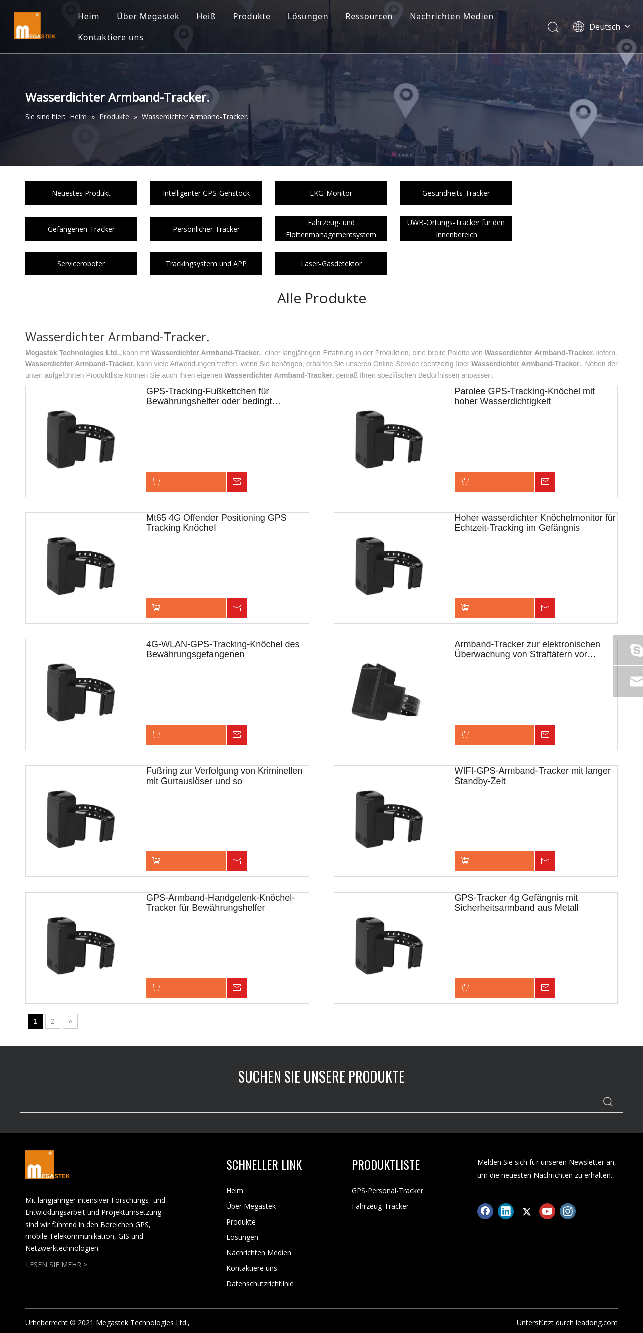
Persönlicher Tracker (206, 229)
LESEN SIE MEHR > (56, 1264)
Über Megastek (151, 17)
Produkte (255, 17)
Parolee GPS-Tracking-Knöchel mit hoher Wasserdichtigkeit (525, 396)
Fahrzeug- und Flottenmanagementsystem (331, 228)
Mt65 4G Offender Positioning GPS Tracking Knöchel (216, 523)
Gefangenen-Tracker (81, 229)
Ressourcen (372, 17)
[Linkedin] (506, 1211)
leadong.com (597, 1322)
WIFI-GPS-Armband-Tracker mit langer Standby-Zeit (533, 776)
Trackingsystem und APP (206, 263)
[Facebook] (485, 1211)
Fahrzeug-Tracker (380, 1206)
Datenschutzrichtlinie (260, 1283)
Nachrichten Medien (455, 17)
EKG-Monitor (331, 193)
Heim (92, 17)
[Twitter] (526, 1211)
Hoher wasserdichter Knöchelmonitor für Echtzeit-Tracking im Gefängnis (535, 523)
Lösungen (311, 17)
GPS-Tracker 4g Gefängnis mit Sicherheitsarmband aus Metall (517, 903)
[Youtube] (547, 1211)
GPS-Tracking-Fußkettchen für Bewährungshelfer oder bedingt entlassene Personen (209, 396)
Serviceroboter (81, 263)
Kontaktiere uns (114, 38)
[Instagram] (568, 1211)
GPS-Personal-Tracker (387, 1190)
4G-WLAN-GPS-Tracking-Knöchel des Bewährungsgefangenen (222, 649)
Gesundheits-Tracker (456, 193)
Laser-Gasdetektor (331, 263)
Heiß (209, 17)
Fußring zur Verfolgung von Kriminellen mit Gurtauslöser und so (224, 776)
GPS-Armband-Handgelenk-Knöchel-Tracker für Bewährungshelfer (220, 903)
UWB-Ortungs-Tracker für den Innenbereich (456, 228)
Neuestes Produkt (81, 193)
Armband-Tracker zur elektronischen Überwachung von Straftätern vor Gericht (527, 649)
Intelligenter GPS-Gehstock (206, 193)
